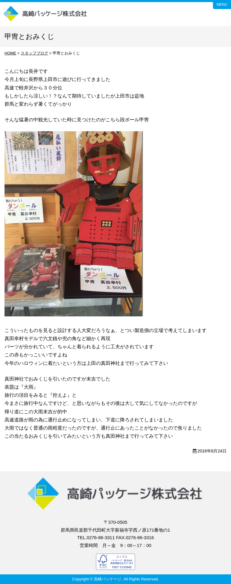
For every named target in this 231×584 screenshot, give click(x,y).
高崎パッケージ (45, 14)
